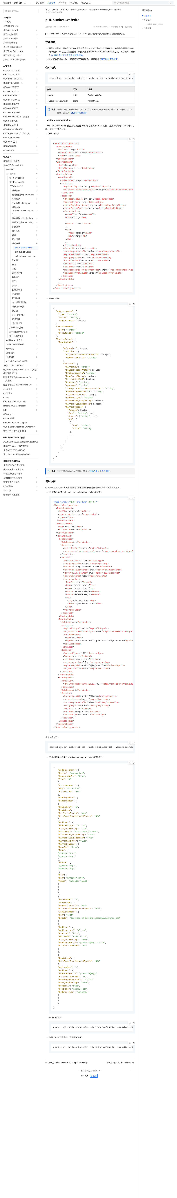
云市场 (68, 4)
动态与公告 (86, 12)
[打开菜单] (4, 4)
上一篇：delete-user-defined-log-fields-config (66, 1107)
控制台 (151, 4)
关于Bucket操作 (106, 19)
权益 (54, 4)
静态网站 (117, 19)
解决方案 (45, 4)
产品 (36, 4)
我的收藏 (128, 36)
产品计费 (62, 12)
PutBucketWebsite (78, 122)
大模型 (29, 4)
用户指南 (40, 12)
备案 (145, 4)
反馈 (94, 1121)
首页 (47, 19)
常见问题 (74, 12)
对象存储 (18, 12)
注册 (158, 4)
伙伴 (76, 4)
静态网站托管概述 (109, 68)
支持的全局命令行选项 (99, 494)
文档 (139, 4)
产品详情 (114, 36)
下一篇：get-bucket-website (120, 1107)
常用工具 (64, 19)
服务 (83, 4)
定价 (60, 4)
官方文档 (7, 12)
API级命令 (93, 19)
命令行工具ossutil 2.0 (78, 19)
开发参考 (51, 12)
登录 (169, 4)
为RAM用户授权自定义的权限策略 (67, 64)
